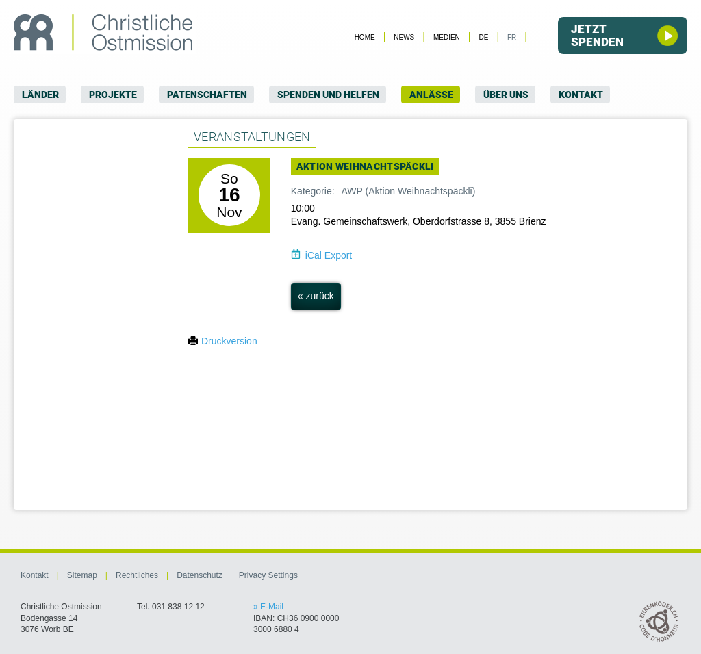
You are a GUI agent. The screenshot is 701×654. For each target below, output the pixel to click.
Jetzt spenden (624, 35)
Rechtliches (137, 575)
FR (511, 37)
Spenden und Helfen (328, 94)
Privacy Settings (268, 575)
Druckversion (222, 341)
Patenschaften (207, 94)
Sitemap (82, 575)
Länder (40, 94)
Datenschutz (199, 575)
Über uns (505, 94)
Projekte (113, 94)
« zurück (316, 295)
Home (365, 37)
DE (483, 37)
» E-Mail (268, 607)
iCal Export (328, 255)
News (404, 37)
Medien (446, 37)
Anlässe (431, 94)
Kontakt (581, 94)
